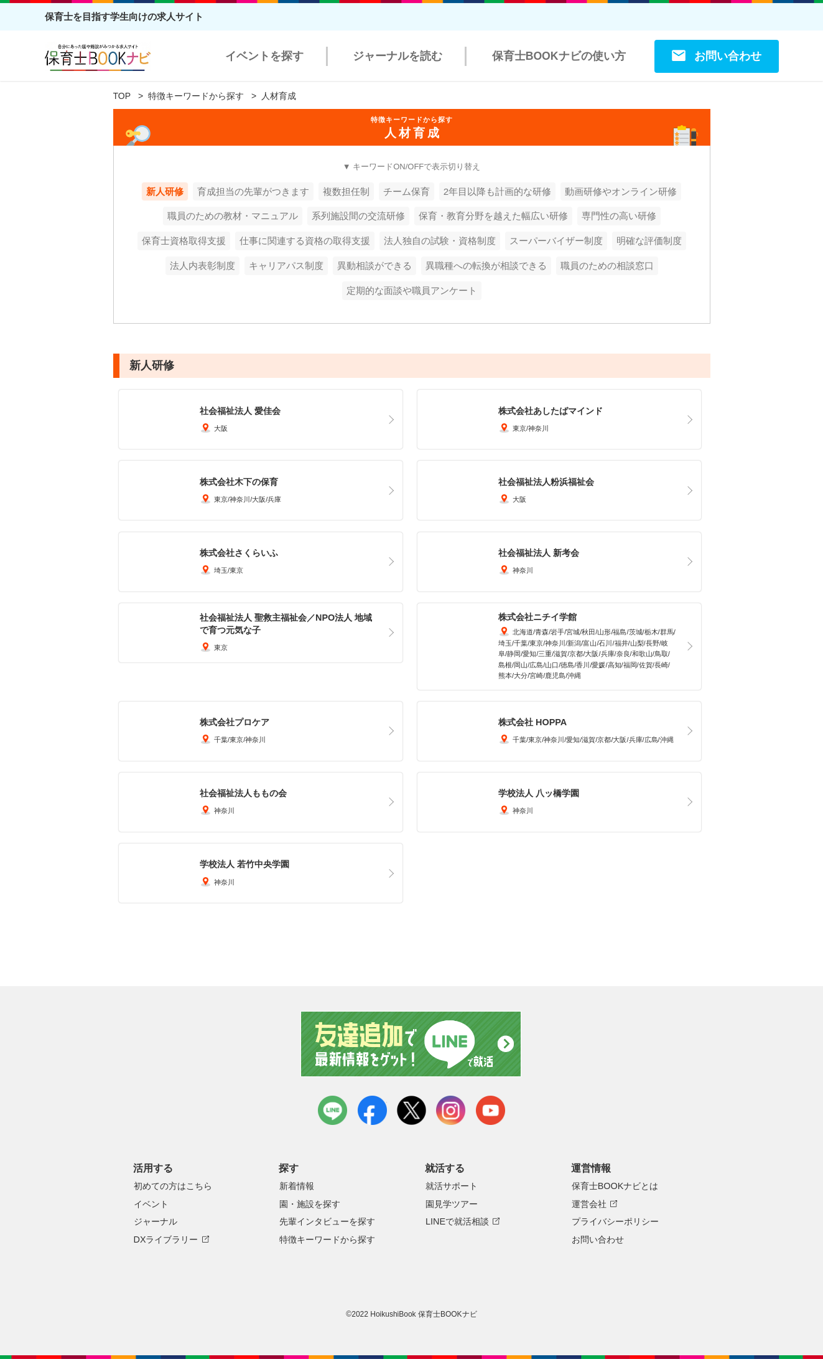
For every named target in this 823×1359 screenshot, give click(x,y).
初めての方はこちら (173, 1186)
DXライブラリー (166, 1239)
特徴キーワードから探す (196, 96)
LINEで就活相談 (457, 1221)
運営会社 (589, 1204)
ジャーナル (155, 1221)
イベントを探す (264, 56)
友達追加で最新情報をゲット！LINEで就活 (411, 1044)
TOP (122, 96)
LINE (332, 1110)
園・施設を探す (309, 1204)
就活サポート (451, 1186)
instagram (450, 1110)
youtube (490, 1110)
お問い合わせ (727, 56)
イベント (151, 1204)
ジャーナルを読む (397, 56)
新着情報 (296, 1186)
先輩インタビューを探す (327, 1221)
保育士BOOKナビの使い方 (559, 56)
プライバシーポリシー (615, 1221)
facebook (372, 1110)
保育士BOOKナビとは (615, 1186)
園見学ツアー (451, 1204)
